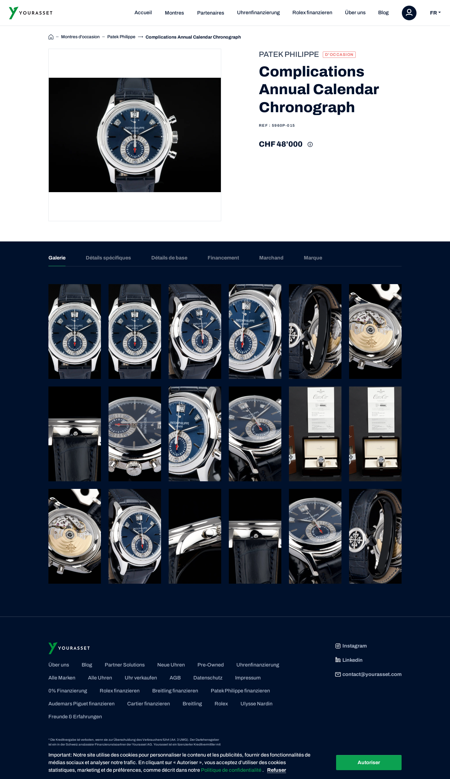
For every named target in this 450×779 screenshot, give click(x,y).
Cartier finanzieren (148, 703)
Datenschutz (207, 677)
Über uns (355, 12)
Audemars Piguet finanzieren (81, 703)
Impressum (248, 677)
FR (433, 12)
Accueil (143, 12)
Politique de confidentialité (231, 770)
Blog (383, 12)
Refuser (276, 770)
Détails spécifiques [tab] (108, 257)
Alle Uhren (100, 677)
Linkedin (349, 660)
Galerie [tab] (57, 257)
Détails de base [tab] (169, 257)
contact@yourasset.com (368, 674)
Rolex (221, 703)
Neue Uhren (171, 664)
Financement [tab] (223, 257)
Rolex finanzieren (312, 12)
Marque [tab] (313, 257)
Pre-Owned (210, 664)
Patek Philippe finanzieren (240, 690)
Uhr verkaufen (141, 677)
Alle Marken (61, 677)
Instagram (351, 646)
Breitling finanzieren (175, 690)
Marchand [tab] (271, 257)
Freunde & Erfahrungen (75, 716)
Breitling (192, 703)
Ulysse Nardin (256, 703)
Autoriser (369, 762)
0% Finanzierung (67, 690)
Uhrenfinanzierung (258, 12)
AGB (175, 677)
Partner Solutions (125, 664)
